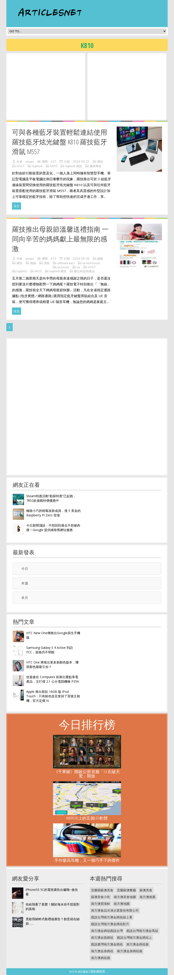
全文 (16, 206)
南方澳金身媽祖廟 (129, 951)
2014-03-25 (81, 161)
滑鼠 (47, 263)
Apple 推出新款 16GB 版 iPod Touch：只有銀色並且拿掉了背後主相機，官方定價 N (53, 696)
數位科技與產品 (84, 271)
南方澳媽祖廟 (100, 958)
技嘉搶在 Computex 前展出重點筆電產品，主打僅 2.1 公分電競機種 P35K (52, 679)
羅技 (100, 161)
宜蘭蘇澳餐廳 (126, 890)
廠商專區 (96, 166)
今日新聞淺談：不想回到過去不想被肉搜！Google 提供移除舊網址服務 (53, 527)
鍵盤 (100, 258)
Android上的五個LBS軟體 (87, 818)
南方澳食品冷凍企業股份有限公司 (115, 910)
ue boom (63, 267)
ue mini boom (91, 263)
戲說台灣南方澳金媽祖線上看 (111, 917)
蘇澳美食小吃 (100, 897)
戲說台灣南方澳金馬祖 (142, 931)
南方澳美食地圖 (125, 897)
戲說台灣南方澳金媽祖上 (134, 937)
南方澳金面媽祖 (102, 937)
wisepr (29, 161)
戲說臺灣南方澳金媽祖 (107, 944)
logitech (37, 166)
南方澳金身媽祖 (102, 951)
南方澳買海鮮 (100, 903)
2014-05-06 (81, 258)
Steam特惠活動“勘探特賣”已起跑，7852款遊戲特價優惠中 (51, 498)
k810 (53, 166)
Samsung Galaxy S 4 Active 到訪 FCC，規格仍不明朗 (49, 649)
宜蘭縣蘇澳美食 (102, 890)
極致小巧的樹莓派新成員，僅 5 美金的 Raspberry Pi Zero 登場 (53, 512)
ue (78, 267)
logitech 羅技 (73, 166)
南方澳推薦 (147, 897)
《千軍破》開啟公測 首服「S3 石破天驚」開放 (87, 774)
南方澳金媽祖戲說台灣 (107, 931)
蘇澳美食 (146, 890)
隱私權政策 (97, 971)
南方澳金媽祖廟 (137, 944)
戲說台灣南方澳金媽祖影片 (110, 924)
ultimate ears (66, 263)
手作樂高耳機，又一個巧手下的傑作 (87, 860)
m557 (20, 166)
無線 (33, 263)
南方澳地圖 (122, 903)
